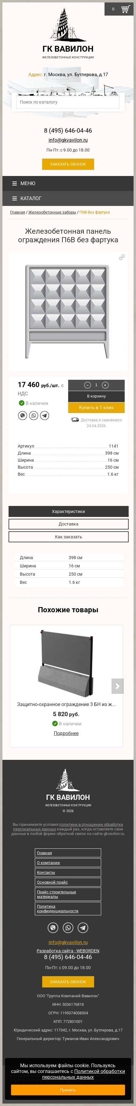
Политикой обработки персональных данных (83, 1074)
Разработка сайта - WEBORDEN (68, 950)
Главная (17, 212)
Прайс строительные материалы (56, 894)
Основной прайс (52, 882)
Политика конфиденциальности (58, 908)
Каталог (26, 198)
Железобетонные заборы (52, 212)
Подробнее (66, 733)
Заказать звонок (68, 164)
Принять (68, 1090)
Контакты (46, 872)
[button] (122, 257)
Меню (22, 183)
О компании (48, 862)
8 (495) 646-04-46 (68, 130)
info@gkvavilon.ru (68, 140)
